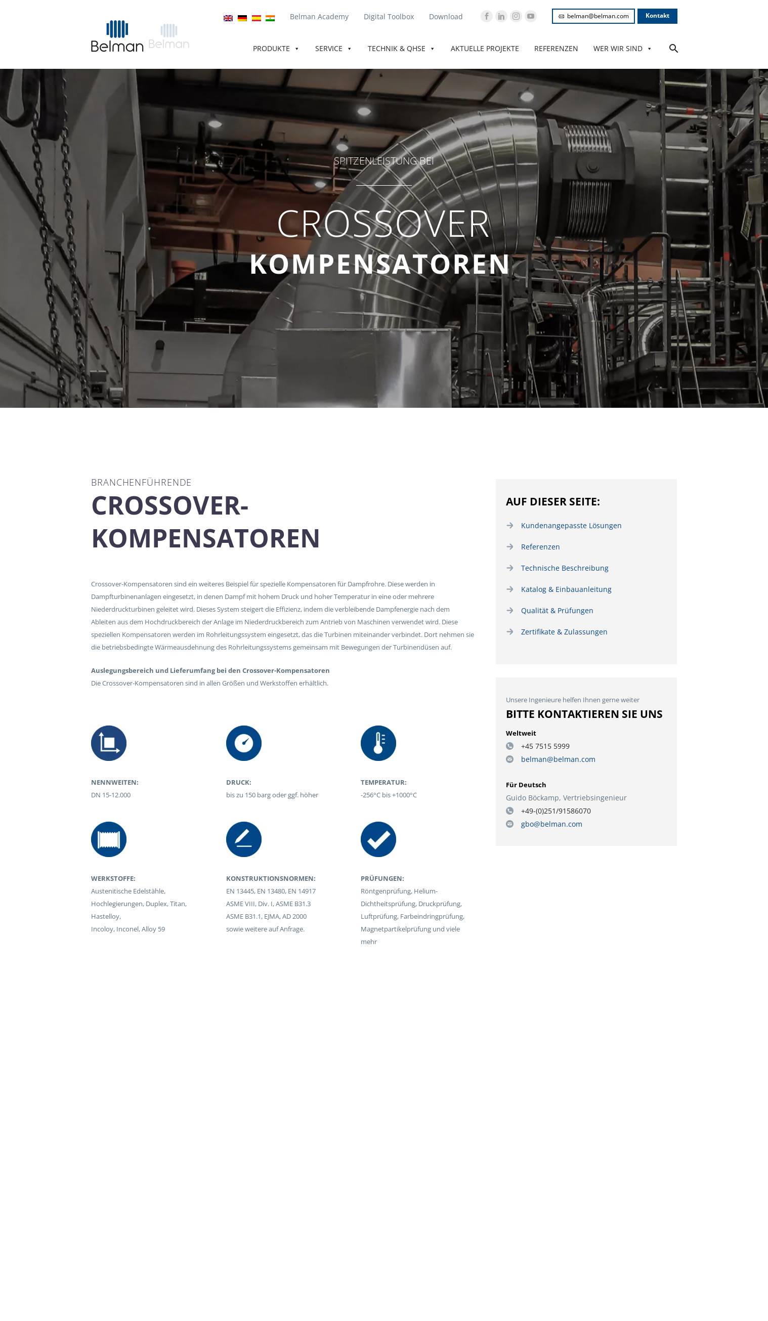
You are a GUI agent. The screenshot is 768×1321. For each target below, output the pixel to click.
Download (446, 16)
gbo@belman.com (548, 818)
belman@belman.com (593, 16)
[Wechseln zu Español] (256, 17)
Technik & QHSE (402, 48)
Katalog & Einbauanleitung (561, 587)
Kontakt (657, 15)
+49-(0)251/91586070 (552, 806)
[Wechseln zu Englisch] (228, 17)
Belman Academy (319, 16)
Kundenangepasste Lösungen (566, 525)
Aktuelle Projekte (485, 48)
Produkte (276, 48)
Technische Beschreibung (559, 566)
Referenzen (556, 48)
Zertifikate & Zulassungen (559, 628)
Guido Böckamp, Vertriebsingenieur (559, 793)
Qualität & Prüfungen (553, 608)
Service (334, 48)
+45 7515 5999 (542, 742)
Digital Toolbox (389, 16)
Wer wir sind (623, 48)
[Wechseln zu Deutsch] (242, 17)
